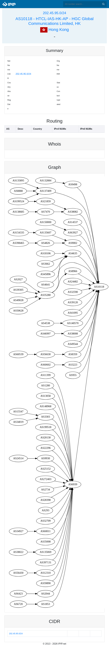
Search (103, 4)
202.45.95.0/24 (54, 13)
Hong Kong (54, 29)
